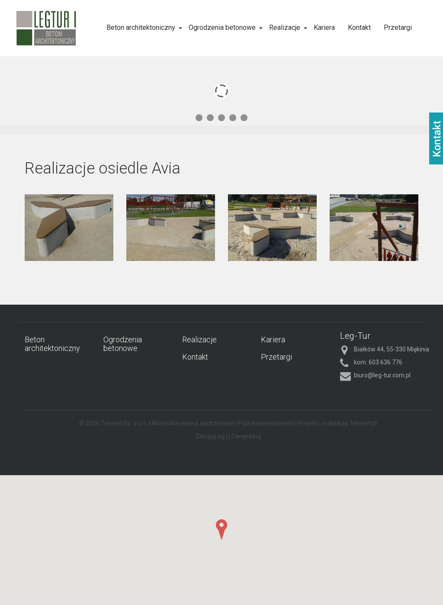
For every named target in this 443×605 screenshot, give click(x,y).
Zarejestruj (246, 436)
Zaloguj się (210, 436)
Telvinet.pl (363, 423)
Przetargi (398, 27)
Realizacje (284, 27)
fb (436, 138)
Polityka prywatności (266, 423)
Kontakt (359, 27)
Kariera (324, 27)
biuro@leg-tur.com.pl (382, 375)
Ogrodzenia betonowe (222, 27)
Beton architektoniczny (140, 27)
